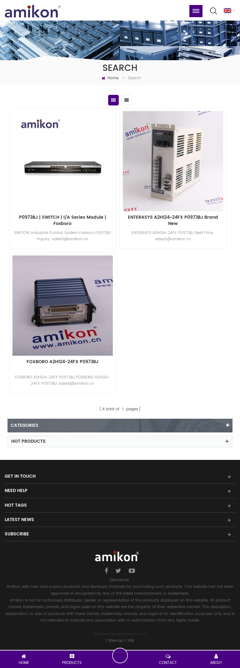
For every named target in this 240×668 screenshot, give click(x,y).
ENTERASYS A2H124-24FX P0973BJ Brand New (173, 220)
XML (130, 641)
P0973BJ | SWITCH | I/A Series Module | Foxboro (62, 220)
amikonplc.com (131, 634)
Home (110, 78)
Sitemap (115, 641)
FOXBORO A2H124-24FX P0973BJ (62, 362)
